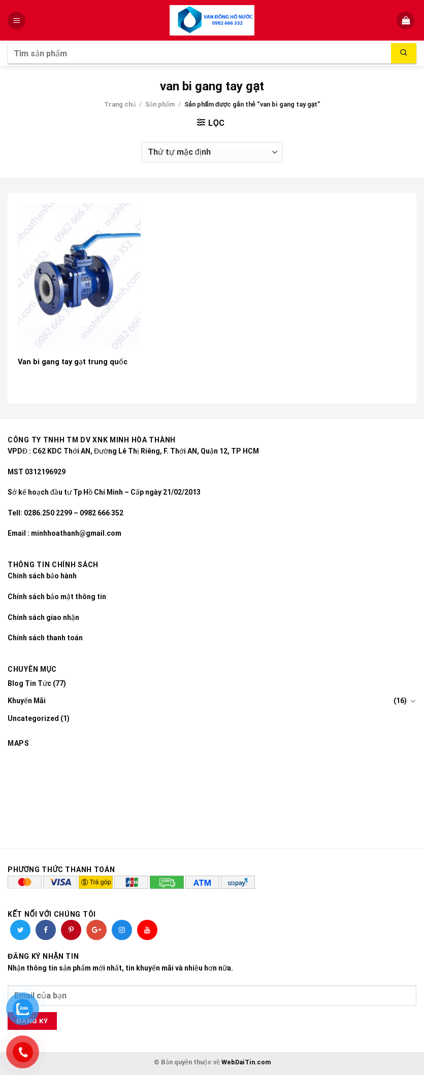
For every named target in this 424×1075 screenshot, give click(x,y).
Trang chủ (120, 104)
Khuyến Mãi (27, 701)
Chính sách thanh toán (45, 638)
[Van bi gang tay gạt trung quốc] (79, 276)
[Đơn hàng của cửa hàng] (212, 152)
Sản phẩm (160, 104)
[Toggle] (412, 701)
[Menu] (17, 20)
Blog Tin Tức (29, 683)
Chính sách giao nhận (43, 617)
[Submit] (403, 53)
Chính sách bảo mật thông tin (57, 597)
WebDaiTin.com (246, 1062)
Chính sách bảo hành (42, 576)
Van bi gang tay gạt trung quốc (72, 362)
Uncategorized (33, 718)
